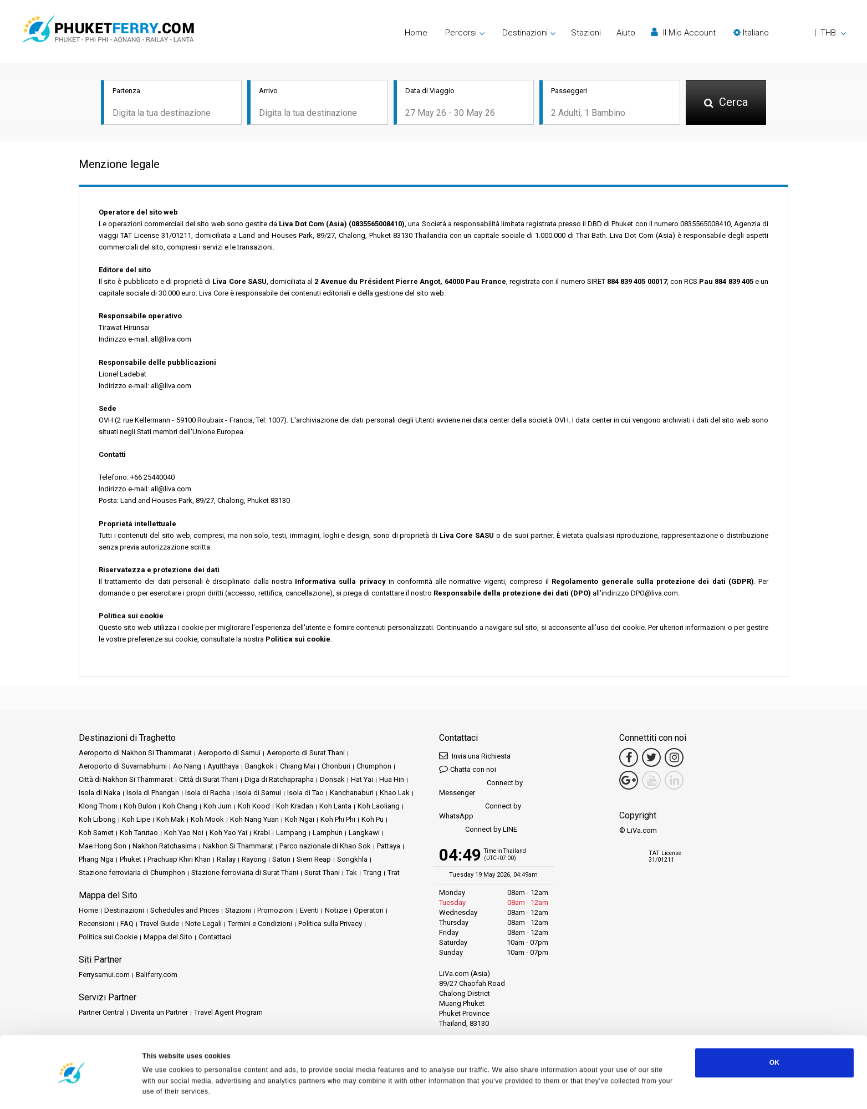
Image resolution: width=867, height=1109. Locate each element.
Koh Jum (217, 806)
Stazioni (586, 33)
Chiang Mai (297, 766)
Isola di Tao (305, 793)
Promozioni (275, 911)
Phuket (130, 860)
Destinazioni (124, 911)
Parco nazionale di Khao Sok (325, 846)
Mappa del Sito (168, 937)
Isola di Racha (207, 793)
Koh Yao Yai (228, 833)
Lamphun (328, 833)
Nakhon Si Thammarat (238, 846)
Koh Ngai (299, 820)
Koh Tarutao (139, 833)
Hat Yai (362, 780)
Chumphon (373, 766)
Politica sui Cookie (108, 937)
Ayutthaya (223, 766)
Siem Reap (314, 860)
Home (416, 33)
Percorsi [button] (461, 33)
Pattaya (388, 846)
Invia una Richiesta (475, 756)
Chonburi (336, 766)
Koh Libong (97, 820)
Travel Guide (159, 924)
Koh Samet (96, 833)
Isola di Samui (258, 793)
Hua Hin (391, 780)
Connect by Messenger (481, 788)
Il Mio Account (683, 32)
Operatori (369, 911)
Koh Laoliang (379, 806)
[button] (789, 33)
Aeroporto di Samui (229, 753)
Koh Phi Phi (337, 820)
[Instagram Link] (674, 758)
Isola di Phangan (152, 793)
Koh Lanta (335, 806)
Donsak (332, 780)
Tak (351, 873)
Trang (372, 873)
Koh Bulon (140, 806)
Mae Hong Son (102, 846)
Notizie (336, 911)
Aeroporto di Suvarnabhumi (123, 766)
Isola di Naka (99, 793)
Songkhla (352, 860)
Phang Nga (96, 860)
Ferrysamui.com (104, 975)
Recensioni (96, 924)
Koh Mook (207, 820)
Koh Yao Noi (183, 833)
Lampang (291, 833)
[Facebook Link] (628, 758)
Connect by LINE (478, 830)
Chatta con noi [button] (467, 769)
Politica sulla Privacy (330, 924)
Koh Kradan (294, 806)
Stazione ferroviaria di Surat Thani (244, 873)
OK (774, 1035)
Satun (281, 860)
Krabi (261, 833)
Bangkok (259, 766)
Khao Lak (395, 793)
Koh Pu (372, 820)
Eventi (309, 911)
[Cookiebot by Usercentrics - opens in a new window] (71, 1089)
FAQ (127, 924)
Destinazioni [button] (525, 33)
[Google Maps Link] (628, 780)
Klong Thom (98, 806)
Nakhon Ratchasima (164, 846)
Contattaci (214, 937)
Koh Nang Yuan (254, 820)
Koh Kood (254, 806)
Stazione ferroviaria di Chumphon (132, 873)
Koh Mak (170, 820)
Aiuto (625, 33)
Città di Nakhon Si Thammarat (126, 780)
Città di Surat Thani (208, 780)
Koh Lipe (136, 820)
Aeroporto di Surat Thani (306, 753)
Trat (393, 873)
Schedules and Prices (184, 911)
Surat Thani (322, 873)
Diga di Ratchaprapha (279, 780)
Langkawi (364, 833)
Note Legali (203, 924)
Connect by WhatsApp (480, 811)
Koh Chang (179, 806)
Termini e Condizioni (260, 924)
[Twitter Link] (651, 758)
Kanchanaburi (352, 793)
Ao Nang (187, 766)
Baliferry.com (156, 975)
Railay (226, 860)
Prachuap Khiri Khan (179, 860)
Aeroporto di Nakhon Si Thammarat (135, 753)
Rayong (254, 860)
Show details (163, 1089)
